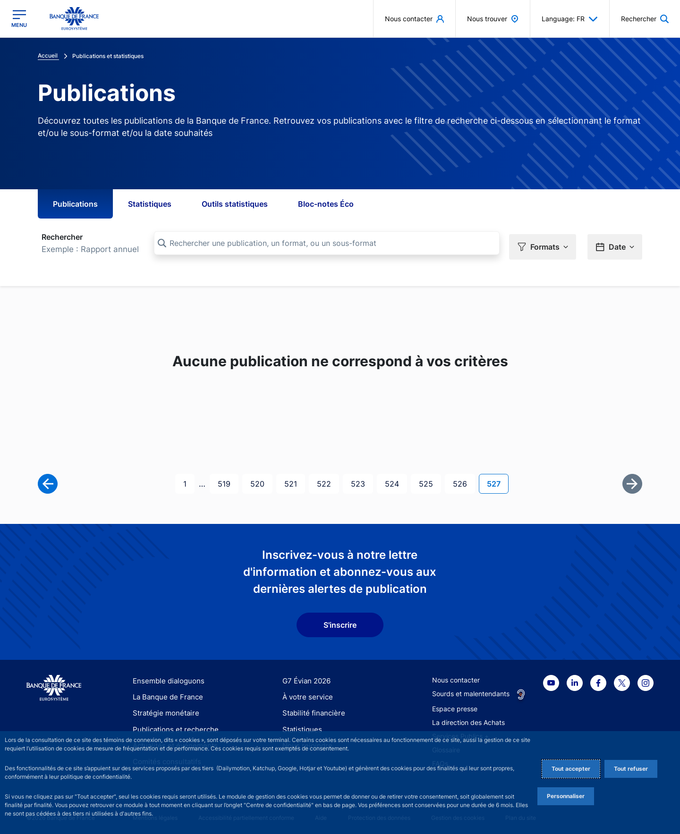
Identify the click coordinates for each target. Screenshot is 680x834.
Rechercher (62, 237)
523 (359, 479)
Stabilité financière (311, 710)
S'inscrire (340, 621)
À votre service (305, 694)
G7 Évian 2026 (304, 678)
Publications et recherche (172, 726)
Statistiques (149, 204)
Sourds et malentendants (471, 690)
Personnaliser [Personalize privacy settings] (566, 796)
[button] (542, 243)
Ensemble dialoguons (165, 678)
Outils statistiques (235, 204)
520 (259, 479)
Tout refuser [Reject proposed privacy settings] (631, 768)
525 (427, 479)
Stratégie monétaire (163, 710)
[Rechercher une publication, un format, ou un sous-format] (327, 243)
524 (393, 479)
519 (226, 479)
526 (461, 479)
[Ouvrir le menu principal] (19, 18)
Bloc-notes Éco (326, 204)
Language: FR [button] (570, 19)
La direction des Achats (468, 719)
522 (325, 479)
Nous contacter (456, 677)
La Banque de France (166, 694)
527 (497, 479)
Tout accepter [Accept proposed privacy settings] (571, 768)
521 (293, 479)
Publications (75, 204)
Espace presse (454, 705)
